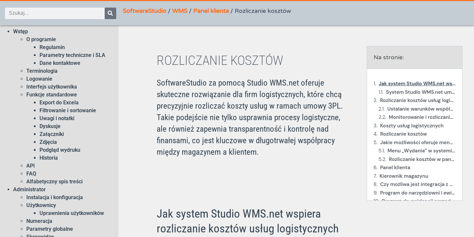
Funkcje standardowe (51, 95)
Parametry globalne (49, 229)
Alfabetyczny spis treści (54, 181)
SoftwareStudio (144, 10)
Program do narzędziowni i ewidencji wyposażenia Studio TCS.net (418, 193)
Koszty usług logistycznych (412, 126)
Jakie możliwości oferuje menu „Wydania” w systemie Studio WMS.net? (418, 142)
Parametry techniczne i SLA (72, 55)
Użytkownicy (41, 205)
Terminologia (42, 71)
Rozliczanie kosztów (403, 134)
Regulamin (52, 47)
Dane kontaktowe (60, 63)
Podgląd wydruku (60, 150)
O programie (41, 39)
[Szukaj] (110, 13)
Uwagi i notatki (57, 118)
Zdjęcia (48, 142)
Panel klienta (211, 10)
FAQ (31, 174)
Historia (49, 158)
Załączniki (52, 134)
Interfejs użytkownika (51, 87)
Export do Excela (59, 102)
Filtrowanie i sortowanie (68, 110)
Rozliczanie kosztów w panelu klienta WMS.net (422, 159)
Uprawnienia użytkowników (72, 213)
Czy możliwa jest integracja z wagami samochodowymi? (418, 184)
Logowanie (39, 79)
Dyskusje (50, 126)
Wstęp (20, 31)
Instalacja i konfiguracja (54, 197)
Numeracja (39, 221)
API (30, 166)
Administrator (29, 189)
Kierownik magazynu (404, 176)
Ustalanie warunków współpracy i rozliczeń (421, 109)
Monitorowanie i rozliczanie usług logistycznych (422, 117)
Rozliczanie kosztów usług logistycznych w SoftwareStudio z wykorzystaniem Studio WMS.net (418, 100)
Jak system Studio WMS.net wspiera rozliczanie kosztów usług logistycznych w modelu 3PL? (417, 84)
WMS (179, 10)
